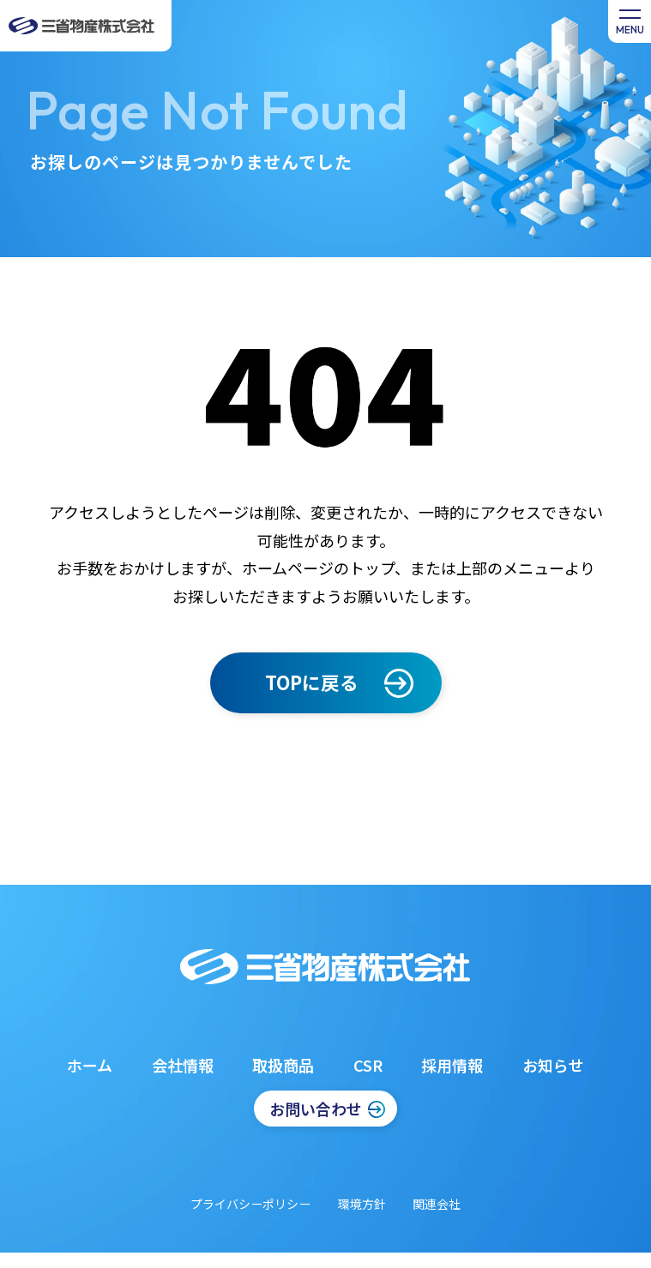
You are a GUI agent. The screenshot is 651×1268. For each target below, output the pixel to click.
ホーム (89, 1065)
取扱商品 (283, 1065)
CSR (368, 1065)
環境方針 (362, 1203)
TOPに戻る (312, 682)
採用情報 (452, 1065)
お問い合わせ (315, 1108)
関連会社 (437, 1203)
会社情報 (183, 1065)
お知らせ (553, 1065)
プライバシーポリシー (250, 1203)
